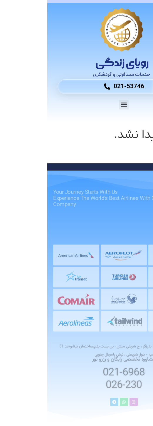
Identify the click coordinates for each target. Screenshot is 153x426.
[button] (76, 105)
